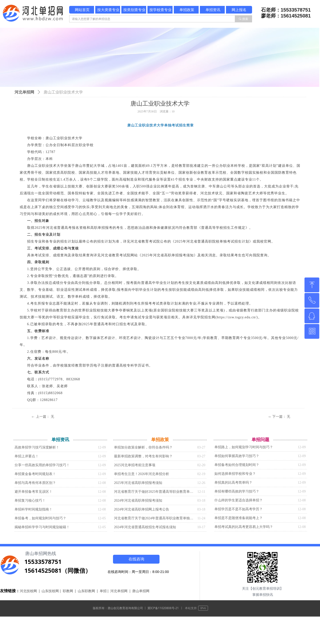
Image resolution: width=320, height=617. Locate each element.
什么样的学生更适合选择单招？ (238, 500)
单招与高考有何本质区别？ (35, 483)
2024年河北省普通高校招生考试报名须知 (145, 527)
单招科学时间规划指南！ (33, 509)
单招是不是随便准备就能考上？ (238, 518)
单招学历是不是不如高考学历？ (238, 509)
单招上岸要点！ (27, 456)
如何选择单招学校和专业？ (235, 474)
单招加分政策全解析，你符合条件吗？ (143, 447)
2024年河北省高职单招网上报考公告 (141, 509)
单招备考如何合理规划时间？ (236, 465)
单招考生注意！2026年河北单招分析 (141, 474)
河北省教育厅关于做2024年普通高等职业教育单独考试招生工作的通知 (154, 518)
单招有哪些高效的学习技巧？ (236, 491)
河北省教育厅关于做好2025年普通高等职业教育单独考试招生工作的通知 (154, 492)
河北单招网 (24, 92)
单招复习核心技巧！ (30, 500)
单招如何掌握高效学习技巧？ (236, 456)
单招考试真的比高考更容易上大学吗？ (243, 527)
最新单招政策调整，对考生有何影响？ (143, 456)
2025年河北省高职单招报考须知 (138, 483)
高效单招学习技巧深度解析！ (37, 447)
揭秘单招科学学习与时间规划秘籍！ (42, 527)
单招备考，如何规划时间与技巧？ (40, 518)
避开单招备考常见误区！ (33, 492)
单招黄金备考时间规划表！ (35, 474)
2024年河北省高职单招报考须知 (138, 500)
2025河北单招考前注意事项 (134, 465)
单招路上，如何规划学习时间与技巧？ (243, 447)
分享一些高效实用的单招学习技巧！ (42, 465)
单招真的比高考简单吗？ (233, 482)
